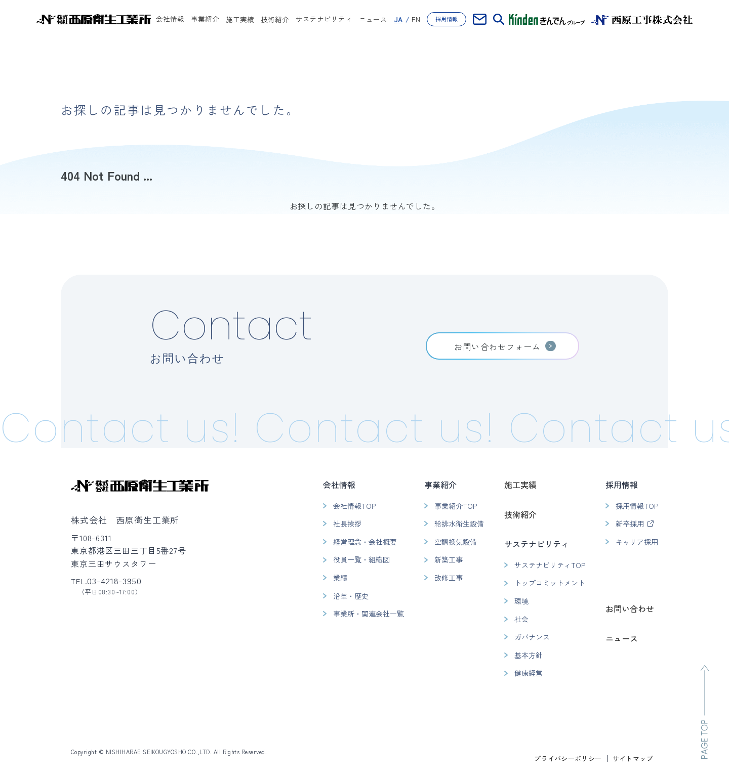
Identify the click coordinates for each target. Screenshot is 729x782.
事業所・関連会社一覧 (368, 614)
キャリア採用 (637, 542)
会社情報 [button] (170, 20)
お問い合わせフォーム (497, 346)
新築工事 (448, 559)
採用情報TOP (637, 506)
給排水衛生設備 (459, 523)
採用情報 (446, 19)
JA (398, 19)
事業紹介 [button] (205, 20)
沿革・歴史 (351, 596)
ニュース (373, 19)
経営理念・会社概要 (365, 542)
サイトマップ (633, 758)
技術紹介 (275, 19)
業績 (340, 578)
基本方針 (528, 655)
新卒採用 (630, 523)
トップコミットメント (549, 583)
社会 (521, 619)
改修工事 (448, 578)
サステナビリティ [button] (324, 20)
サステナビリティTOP (549, 565)
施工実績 (240, 19)
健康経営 (528, 673)
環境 (521, 601)
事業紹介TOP (455, 506)
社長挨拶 (347, 523)
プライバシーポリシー (568, 758)
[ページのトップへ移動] (705, 712)
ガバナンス (532, 637)
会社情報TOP (354, 506)
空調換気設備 (455, 542)
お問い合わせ (629, 608)
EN (416, 19)
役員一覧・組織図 (361, 559)
